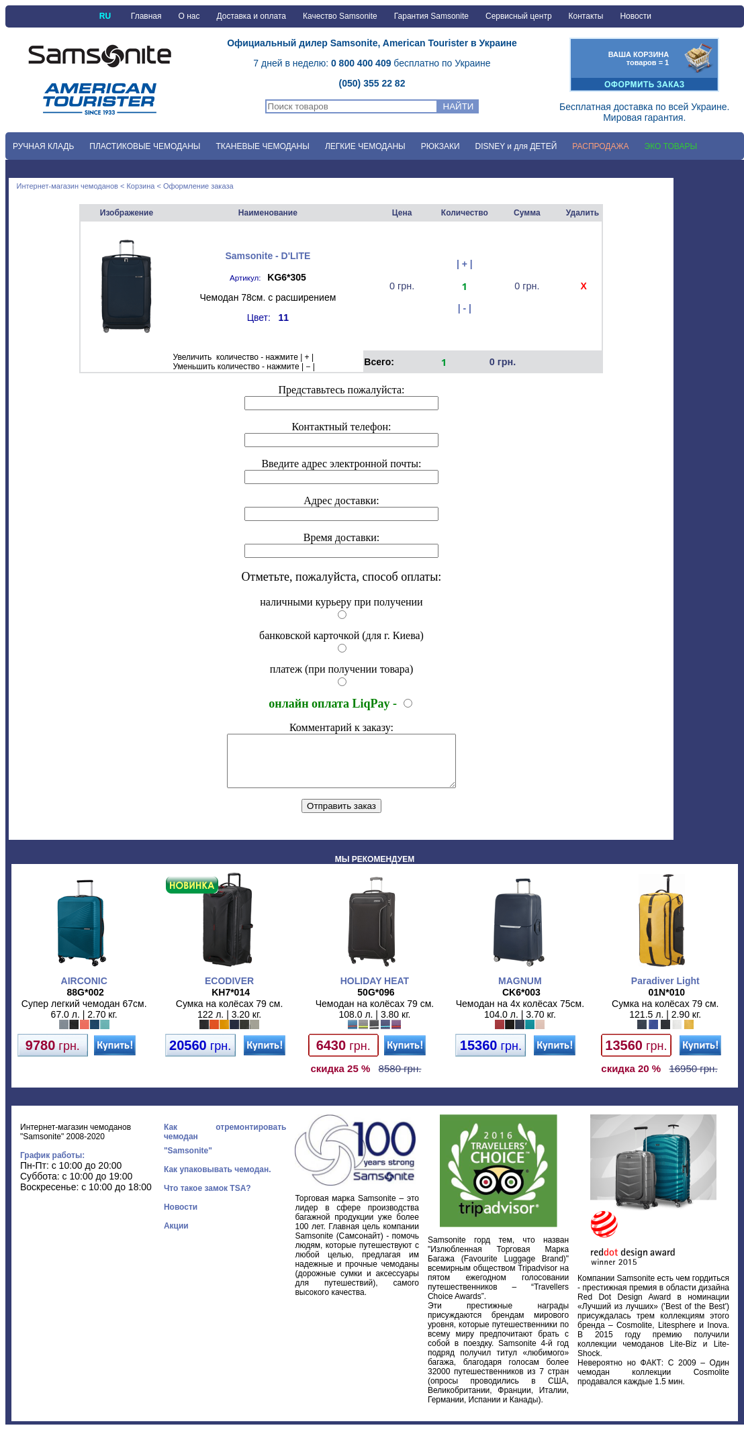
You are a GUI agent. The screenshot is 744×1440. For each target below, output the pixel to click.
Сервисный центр (518, 16)
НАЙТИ (458, 106)
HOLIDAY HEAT (374, 991)
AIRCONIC (84, 991)
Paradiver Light (665, 991)
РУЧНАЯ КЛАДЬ (43, 146)
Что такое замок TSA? (207, 1198)
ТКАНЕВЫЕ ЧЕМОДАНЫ (262, 146)
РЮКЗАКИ (440, 146)
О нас (189, 16)
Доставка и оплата (251, 16)
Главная (146, 16)
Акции (176, 1236)
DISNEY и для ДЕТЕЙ (516, 146)
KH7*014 (231, 1002)
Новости (635, 16)
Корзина (140, 186)
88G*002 (85, 1002)
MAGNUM (520, 991)
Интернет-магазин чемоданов (67, 186)
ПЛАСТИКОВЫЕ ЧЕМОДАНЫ (144, 146)
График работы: (52, 1165)
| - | (464, 308)
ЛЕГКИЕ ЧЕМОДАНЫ (365, 146)
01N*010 (667, 1002)
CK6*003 (521, 1002)
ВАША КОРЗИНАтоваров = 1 (638, 58)
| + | (465, 263)
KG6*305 (286, 277)
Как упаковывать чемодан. (217, 1179)
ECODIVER (229, 991)
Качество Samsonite (340, 16)
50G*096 (375, 1002)
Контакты (586, 16)
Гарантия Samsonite (431, 16)
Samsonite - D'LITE (267, 255)
